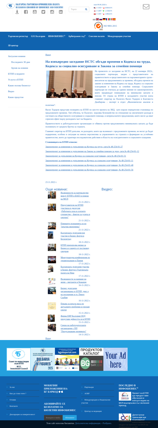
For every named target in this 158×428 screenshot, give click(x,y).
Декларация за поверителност (20, 405)
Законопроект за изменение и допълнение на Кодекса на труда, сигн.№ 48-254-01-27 (84, 137)
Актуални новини (16, 47)
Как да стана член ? (16, 384)
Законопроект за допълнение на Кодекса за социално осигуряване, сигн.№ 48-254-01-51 (86, 147)
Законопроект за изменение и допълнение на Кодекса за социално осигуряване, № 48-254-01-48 (89, 156)
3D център (139, 36)
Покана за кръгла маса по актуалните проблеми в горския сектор (75, 297)
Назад (48, 45)
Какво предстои (15, 88)
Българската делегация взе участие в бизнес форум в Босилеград (73, 226)
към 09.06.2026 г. (100, 5)
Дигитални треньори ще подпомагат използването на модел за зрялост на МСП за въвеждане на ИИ (134, 411)
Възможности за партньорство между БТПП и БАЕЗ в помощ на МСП (75, 186)
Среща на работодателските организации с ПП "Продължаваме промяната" (73, 319)
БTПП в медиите (16, 64)
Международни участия (119, 36)
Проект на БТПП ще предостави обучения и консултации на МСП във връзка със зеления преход (134, 389)
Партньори (87, 378)
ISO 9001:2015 (105, 26)
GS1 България (38, 36)
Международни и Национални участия (95, 392)
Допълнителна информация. (88, 423)
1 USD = (103, 8)
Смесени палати (97, 36)
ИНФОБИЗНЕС (56, 36)
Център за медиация (91, 402)
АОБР (85, 384)
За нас (10, 378)
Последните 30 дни (20, 53)
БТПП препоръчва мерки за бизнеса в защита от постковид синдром (75, 239)
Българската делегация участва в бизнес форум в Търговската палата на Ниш (75, 260)
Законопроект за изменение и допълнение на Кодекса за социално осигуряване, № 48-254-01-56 (89, 160)
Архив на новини (19, 58)
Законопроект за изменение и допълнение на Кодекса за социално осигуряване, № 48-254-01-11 (89, 151)
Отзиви (11, 390)
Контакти (12, 397)
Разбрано (107, 423)
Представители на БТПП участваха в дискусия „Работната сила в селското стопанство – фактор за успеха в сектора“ (75, 202)
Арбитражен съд (77, 36)
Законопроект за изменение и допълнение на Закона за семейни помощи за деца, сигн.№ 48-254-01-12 (92, 142)
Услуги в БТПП (15, 70)
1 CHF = (103, 14)
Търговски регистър (18, 36)
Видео (11, 82)
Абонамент (69, 408)
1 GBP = (103, 11)
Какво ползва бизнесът (19, 76)
